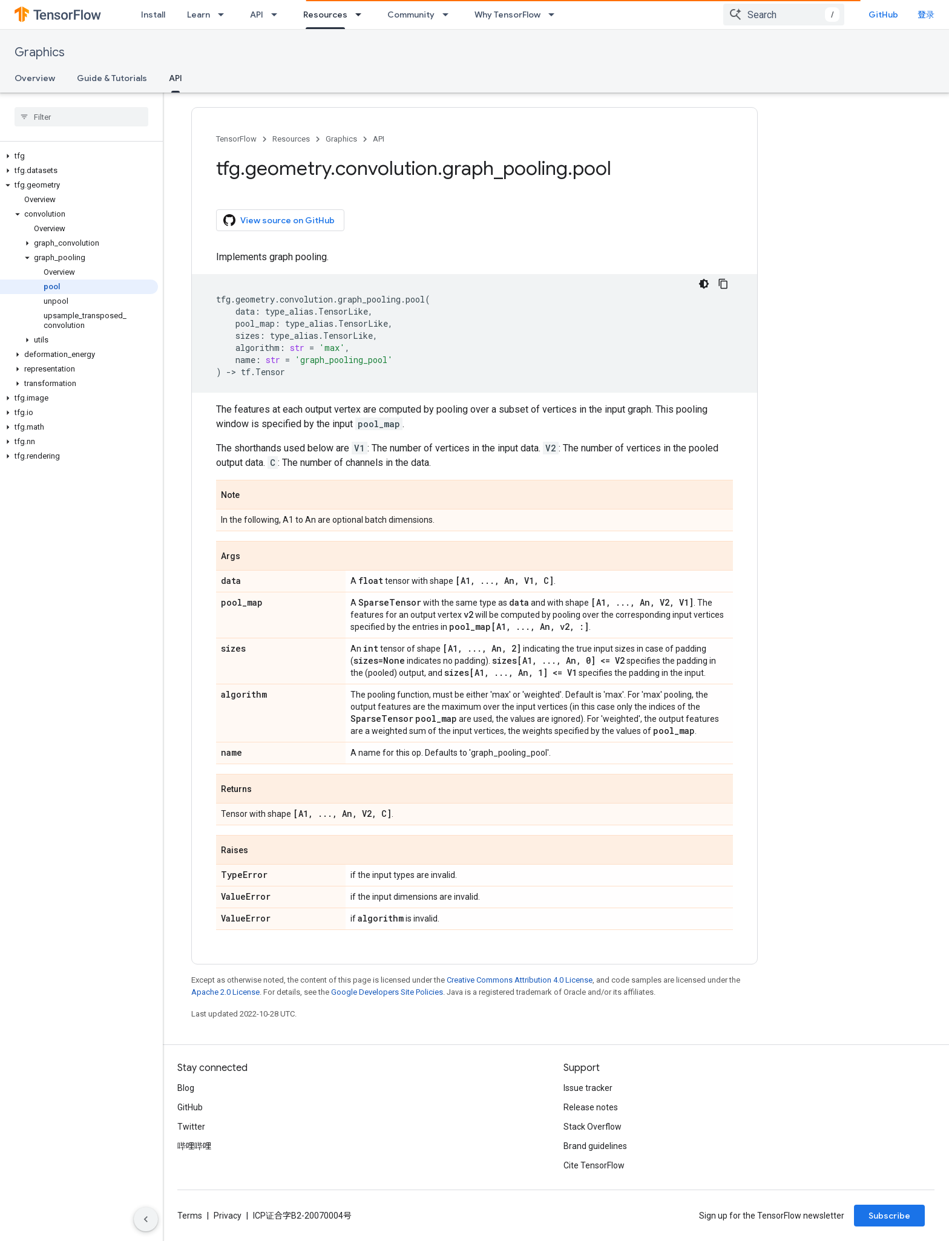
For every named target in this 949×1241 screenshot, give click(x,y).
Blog (185, 1088)
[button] (79, 156)
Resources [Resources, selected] (325, 14)
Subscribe (889, 1215)
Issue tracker (587, 1088)
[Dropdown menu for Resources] (361, 14)
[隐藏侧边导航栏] (146, 1219)
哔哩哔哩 (194, 1146)
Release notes (590, 1107)
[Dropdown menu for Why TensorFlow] (555, 14)
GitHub (883, 14)
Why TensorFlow (507, 14)
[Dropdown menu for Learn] (224, 14)
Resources (291, 138)
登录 (926, 14)
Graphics (40, 52)
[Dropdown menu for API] (277, 14)
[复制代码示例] (723, 283)
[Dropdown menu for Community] (449, 14)
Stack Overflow (592, 1126)
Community (411, 14)
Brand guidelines (595, 1146)
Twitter (191, 1126)
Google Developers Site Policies (387, 992)
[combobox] (783, 14)
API (256, 14)
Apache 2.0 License (225, 992)
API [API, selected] (175, 78)
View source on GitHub (279, 220)
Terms (189, 1215)
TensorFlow (236, 138)
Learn (198, 14)
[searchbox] (81, 116)
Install (153, 14)
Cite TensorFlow (594, 1165)
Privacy (227, 1215)
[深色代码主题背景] (704, 283)
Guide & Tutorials (112, 78)
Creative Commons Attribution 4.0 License (520, 979)
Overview (35, 78)
